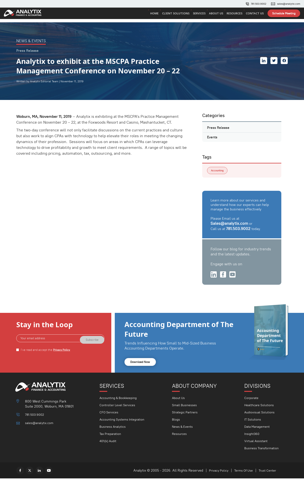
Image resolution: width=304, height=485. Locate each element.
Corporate (252, 404)
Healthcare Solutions (260, 411)
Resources (235, 15)
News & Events (183, 433)
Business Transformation (263, 454)
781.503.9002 (256, 4)
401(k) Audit (108, 447)
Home (157, 15)
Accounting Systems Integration (124, 426)
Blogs (176, 426)
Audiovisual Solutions (261, 418)
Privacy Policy (62, 356)
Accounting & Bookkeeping (120, 404)
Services (201, 15)
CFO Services (110, 418)
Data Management (258, 433)
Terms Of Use (240, 477)
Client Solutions (177, 15)
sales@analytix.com (287, 4)
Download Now (141, 368)
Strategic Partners (186, 418)
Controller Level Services (119, 411)
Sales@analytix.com (230, 228)
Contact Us (255, 15)
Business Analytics (114, 433)
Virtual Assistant (257, 447)
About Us (217, 15)
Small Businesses (186, 411)
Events (213, 140)
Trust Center (266, 477)
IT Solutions (253, 426)
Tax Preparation (111, 440)
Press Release (219, 128)
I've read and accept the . (47, 356)
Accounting (218, 175)
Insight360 (252, 440)
